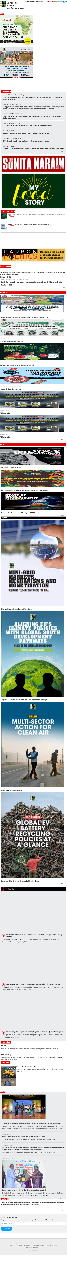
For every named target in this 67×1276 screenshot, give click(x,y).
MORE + (62, 151)
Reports (39, 1243)
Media (50, 1243)
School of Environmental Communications (12, 270)
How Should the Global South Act (10, 389)
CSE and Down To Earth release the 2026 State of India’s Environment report (27, 126)
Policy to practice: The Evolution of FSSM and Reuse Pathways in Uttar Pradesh (25, 317)
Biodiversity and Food (6, 362)
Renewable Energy (7, 1145)
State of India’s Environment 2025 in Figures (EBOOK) (18, 513)
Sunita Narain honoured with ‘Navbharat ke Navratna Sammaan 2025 (24, 1190)
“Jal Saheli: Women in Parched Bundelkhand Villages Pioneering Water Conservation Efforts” (31, 1123)
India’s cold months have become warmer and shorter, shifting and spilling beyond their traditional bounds (29, 1049)
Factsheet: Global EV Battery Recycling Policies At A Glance (20, 881)
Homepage (16, 1243)
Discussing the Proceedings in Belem (11, 341)
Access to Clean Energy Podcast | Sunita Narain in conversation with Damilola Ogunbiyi (33, 984)
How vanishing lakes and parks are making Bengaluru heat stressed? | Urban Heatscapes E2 (34, 1032)
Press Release (25, 1243)
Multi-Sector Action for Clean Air (11, 790)
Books (33, 1243)
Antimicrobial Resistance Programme (10, 386)
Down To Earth (4, 410)
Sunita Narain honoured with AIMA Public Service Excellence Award (23, 1136)
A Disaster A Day (5, 413)
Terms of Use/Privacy (38, 1245)
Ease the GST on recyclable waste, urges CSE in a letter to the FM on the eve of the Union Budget (33, 149)
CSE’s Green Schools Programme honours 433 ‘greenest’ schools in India (26, 141)
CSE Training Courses (8, 212)
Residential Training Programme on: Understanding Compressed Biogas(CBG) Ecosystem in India (29, 224)
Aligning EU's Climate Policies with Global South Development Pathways (24, 700)
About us (19, 1245)
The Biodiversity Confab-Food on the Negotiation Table (17, 365)
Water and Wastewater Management (10, 314)
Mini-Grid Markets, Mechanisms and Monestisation (17, 609)
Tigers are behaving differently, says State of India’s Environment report (26, 133)
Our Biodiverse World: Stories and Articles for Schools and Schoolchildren (24, 490)
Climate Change (4, 338)
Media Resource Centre (8, 1120)
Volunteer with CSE (51, 1245)
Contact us (27, 1245)
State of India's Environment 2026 (10, 468)
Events (45, 1243)
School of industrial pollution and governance (14, 279)
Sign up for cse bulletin (32, 1247)
